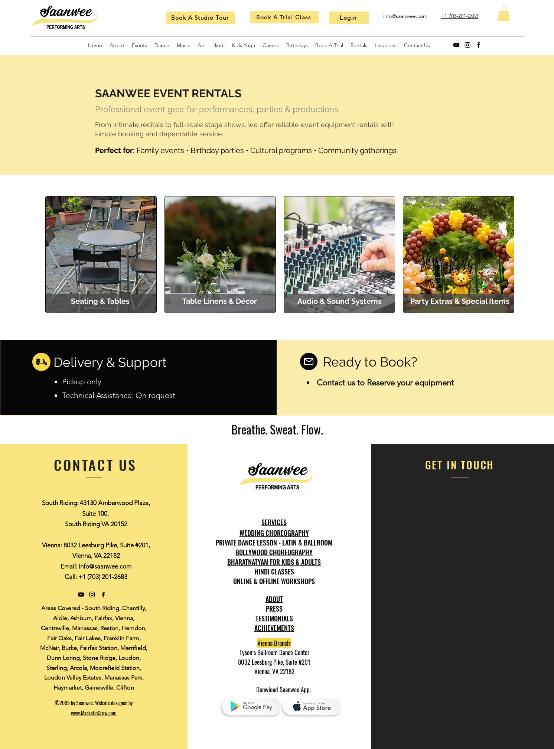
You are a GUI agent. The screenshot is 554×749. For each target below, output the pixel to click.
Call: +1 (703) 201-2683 (96, 576)
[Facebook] (478, 45)
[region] (101, 254)
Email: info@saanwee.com (96, 566)
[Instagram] (467, 45)
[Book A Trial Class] (284, 17)
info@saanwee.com (405, 16)
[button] (504, 13)
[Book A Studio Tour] (200, 18)
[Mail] (308, 361)
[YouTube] (456, 45)
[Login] (349, 18)
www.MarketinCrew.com (94, 713)
